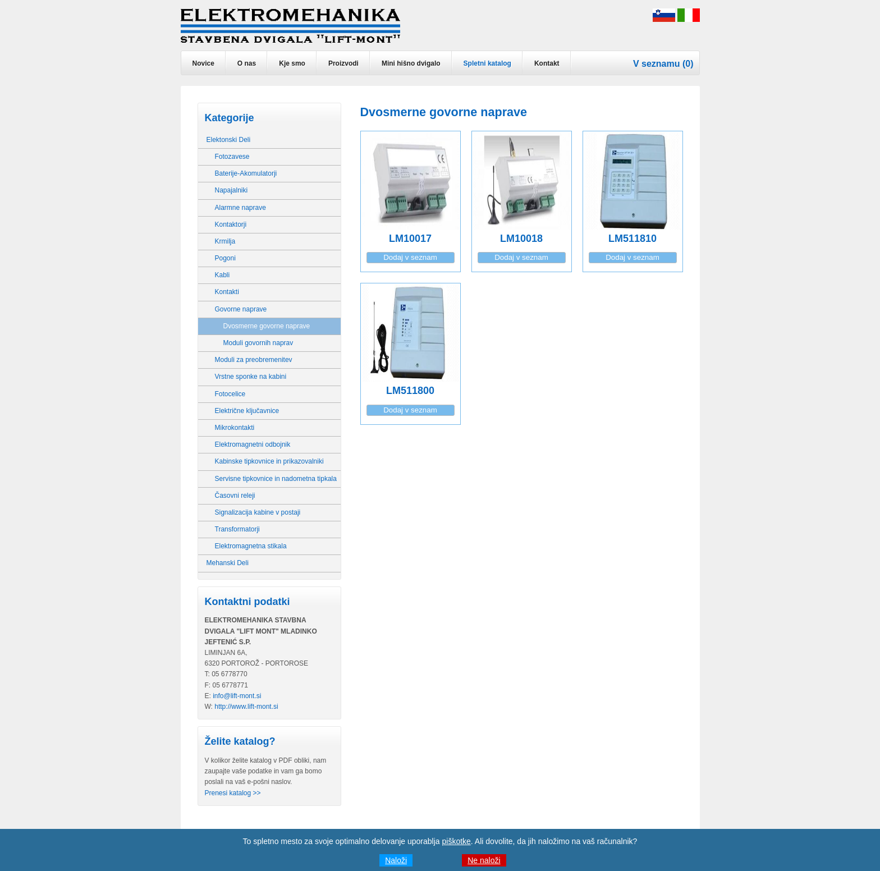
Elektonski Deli (229, 140)
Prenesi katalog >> (233, 793)
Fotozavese (232, 157)
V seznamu (656, 63)
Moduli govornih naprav (258, 343)
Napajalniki (231, 190)
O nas (246, 63)
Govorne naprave (241, 309)
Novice (203, 63)
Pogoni (225, 258)
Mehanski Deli (228, 563)
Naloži (396, 860)
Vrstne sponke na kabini (251, 377)
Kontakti (227, 292)
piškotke (456, 841)
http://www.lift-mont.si (246, 706)
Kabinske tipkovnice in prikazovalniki (269, 461)
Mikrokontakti (235, 428)
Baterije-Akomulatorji (246, 173)
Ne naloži (483, 860)
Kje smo (292, 63)
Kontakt (547, 63)
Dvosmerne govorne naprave (266, 326)
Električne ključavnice (247, 411)
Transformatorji (237, 529)
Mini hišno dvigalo (411, 63)
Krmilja (225, 241)
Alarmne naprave (240, 208)
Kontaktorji (231, 224)
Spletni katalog (487, 63)
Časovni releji (235, 495)
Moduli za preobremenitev (253, 360)
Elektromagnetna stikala (251, 546)
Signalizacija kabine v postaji (258, 512)
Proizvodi (343, 63)
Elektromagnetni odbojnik (253, 444)
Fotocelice (230, 394)
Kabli (222, 275)
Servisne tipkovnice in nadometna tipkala (276, 479)
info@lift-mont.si (237, 696)
